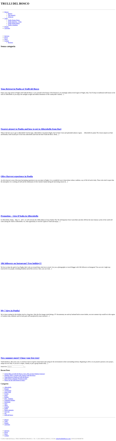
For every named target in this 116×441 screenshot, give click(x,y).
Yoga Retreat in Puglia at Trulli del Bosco (20, 89)
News (6, 39)
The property (11, 15)
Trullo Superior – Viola (14, 22)
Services (6, 36)
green (6, 395)
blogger (6, 389)
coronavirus (7, 390)
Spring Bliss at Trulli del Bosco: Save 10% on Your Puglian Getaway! (24, 374)
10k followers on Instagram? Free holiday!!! (21, 263)
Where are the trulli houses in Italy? (14, 380)
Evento (6, 394)
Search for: (4, 366)
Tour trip (6, 411)
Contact (6, 41)
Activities (7, 28)
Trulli (6, 18)
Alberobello (7, 387)
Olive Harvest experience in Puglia (17, 176)
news (5, 403)
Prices (6, 37)
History (6, 12)
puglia (6, 408)
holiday (6, 397)
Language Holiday (9, 400)
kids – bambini (8, 398)
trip (5, 413)
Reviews (10, 42)
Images (6, 26)
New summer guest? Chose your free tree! (20, 358)
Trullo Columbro (13, 25)
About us (10, 17)
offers (6, 405)
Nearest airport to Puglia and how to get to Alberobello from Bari (31, 129)
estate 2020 (7, 392)
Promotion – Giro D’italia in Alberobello (19, 216)
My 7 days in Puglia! (10, 310)
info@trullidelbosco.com (63, 438)
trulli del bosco (8, 415)
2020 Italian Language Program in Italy (15, 378)
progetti (6, 407)
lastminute (7, 402)
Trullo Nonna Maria (14, 23)
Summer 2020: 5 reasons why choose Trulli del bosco (19, 375)
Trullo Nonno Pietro (14, 20)
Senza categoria (9, 410)
